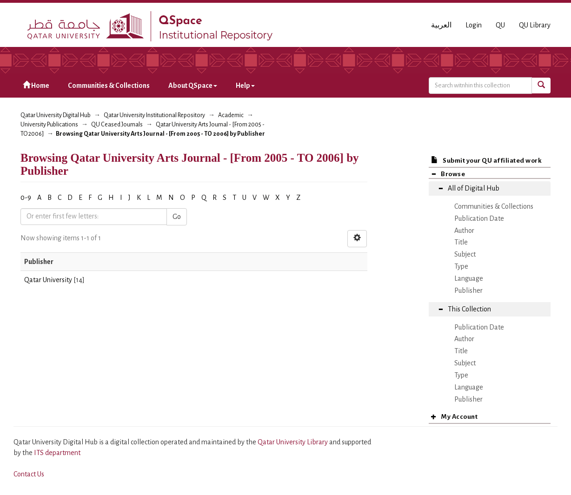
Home (36, 85)
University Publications (49, 124)
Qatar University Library (293, 442)
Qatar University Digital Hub (55, 115)
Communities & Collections (109, 85)
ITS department (57, 452)
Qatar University (48, 280)
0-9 (25, 197)
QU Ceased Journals (117, 124)
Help (245, 85)
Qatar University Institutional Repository (154, 115)
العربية (441, 25)
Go (177, 216)
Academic (231, 115)
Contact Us (28, 474)
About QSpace (192, 85)
